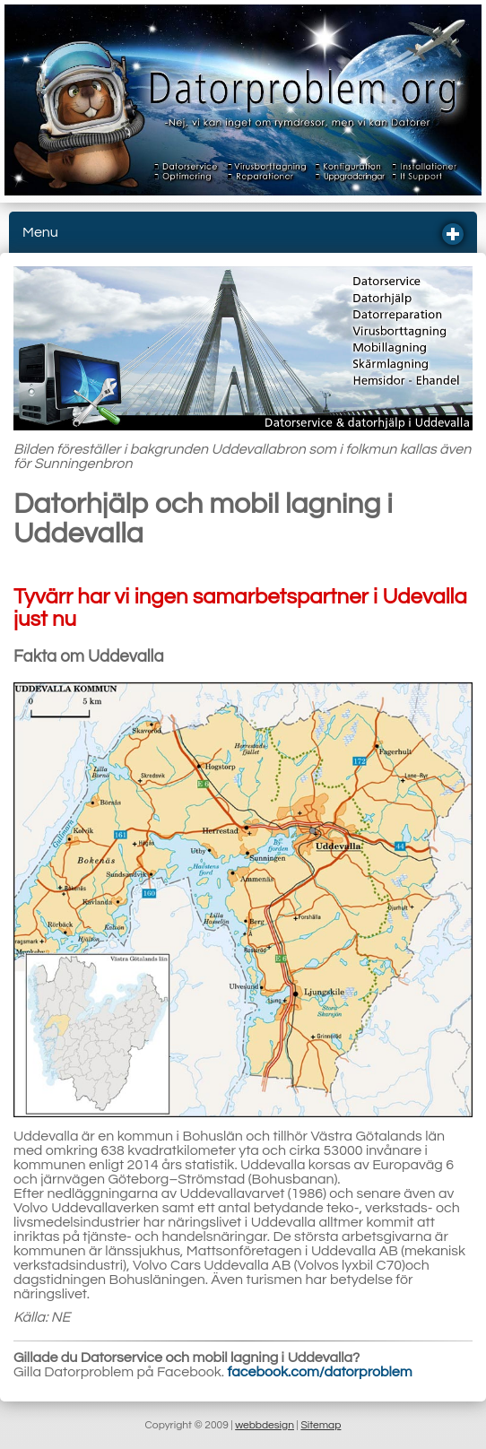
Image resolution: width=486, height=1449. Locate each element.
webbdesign (264, 1425)
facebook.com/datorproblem (320, 1372)
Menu (236, 234)
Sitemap (320, 1425)
